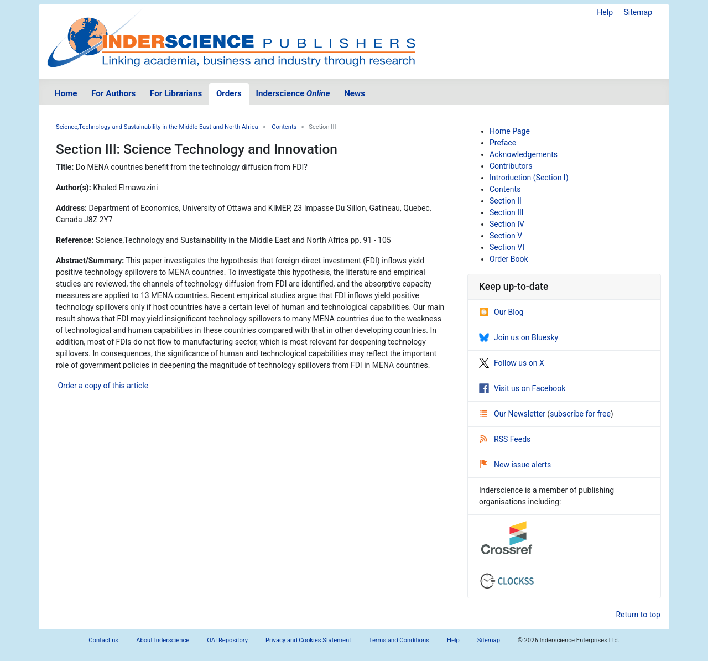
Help (605, 12)
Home (66, 93)
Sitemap (638, 12)
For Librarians (176, 93)
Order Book (509, 258)
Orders (229, 93)
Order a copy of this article (102, 385)
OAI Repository (227, 640)
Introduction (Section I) (529, 177)
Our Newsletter (513, 413)
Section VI (507, 247)
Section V (506, 235)
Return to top (638, 614)
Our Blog (501, 312)
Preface (503, 142)
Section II (506, 200)
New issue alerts (515, 464)
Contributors (511, 166)
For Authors (113, 93)
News (354, 93)
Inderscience (293, 93)
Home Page (510, 131)
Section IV (507, 224)
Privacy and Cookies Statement (308, 640)
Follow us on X (511, 362)
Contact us (103, 640)
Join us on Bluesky (518, 337)
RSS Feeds (505, 439)
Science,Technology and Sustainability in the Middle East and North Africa (157, 127)
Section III (507, 212)
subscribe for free (580, 413)
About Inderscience (162, 640)
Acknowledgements (524, 154)
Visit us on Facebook (522, 388)
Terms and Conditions (399, 640)
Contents (284, 127)
